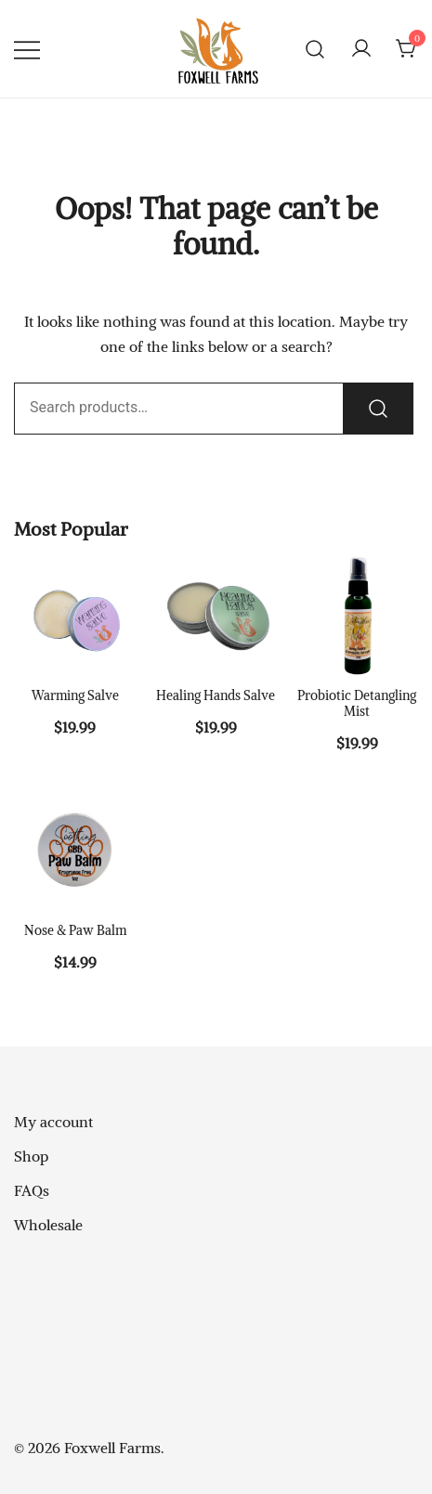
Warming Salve (75, 695)
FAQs (31, 1190)
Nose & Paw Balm (75, 930)
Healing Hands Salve (215, 695)
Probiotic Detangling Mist (356, 703)
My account (53, 1121)
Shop (31, 1156)
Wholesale (48, 1224)
